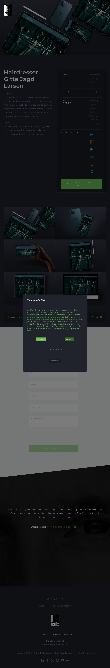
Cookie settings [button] (55, 349)
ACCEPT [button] (41, 339)
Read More (55, 361)
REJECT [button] (69, 339)
